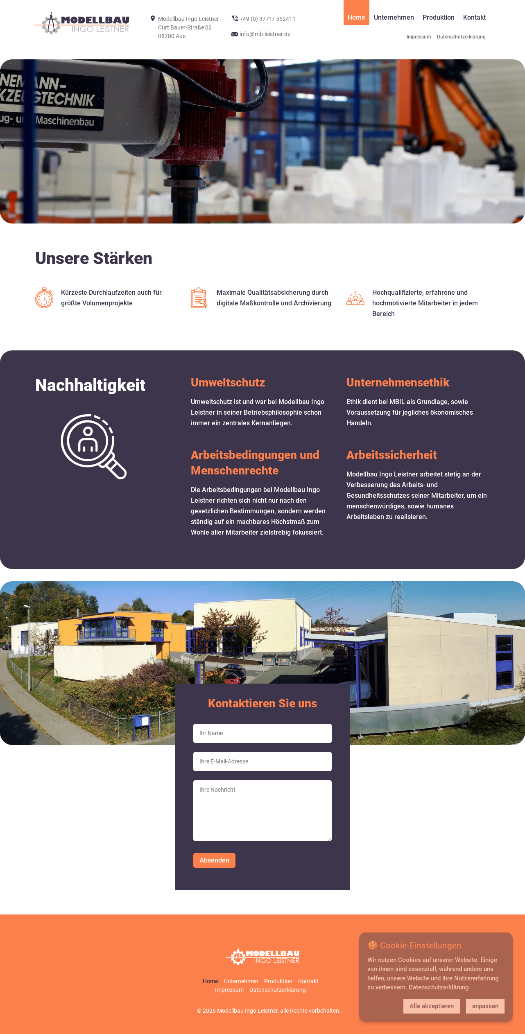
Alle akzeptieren (432, 1006)
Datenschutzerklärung (439, 987)
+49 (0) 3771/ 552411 (268, 19)
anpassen (485, 1006)
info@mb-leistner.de (265, 34)
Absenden (214, 860)
